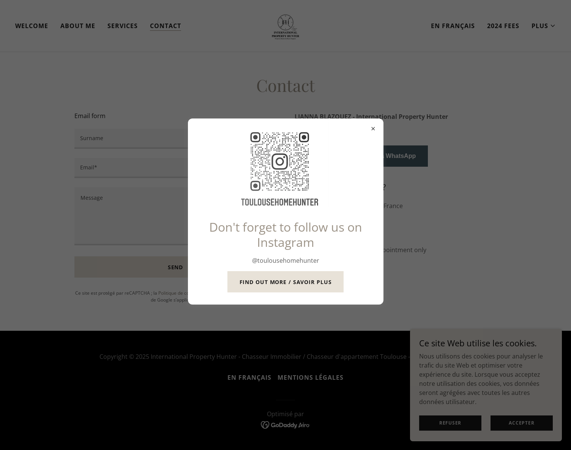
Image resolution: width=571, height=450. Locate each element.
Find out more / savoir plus (286, 282)
